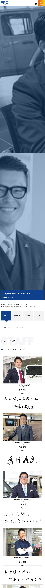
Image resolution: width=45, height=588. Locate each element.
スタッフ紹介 (8, 327)
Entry (41, 3)
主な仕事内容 (20, 327)
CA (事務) (28, 315)
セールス (6, 315)
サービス (17, 315)
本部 (38, 315)
